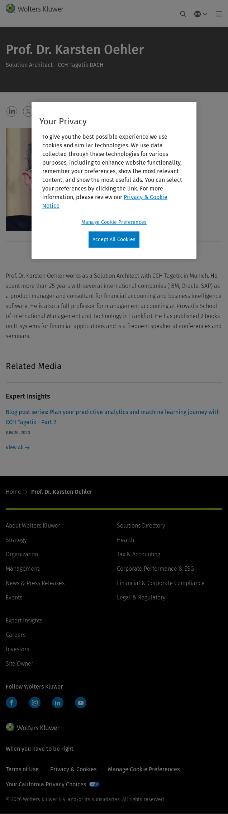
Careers (15, 634)
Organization (22, 554)
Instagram (35, 702)
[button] (11, 111)
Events (14, 597)
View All (18, 448)
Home (13, 491)
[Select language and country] (201, 14)
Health (125, 540)
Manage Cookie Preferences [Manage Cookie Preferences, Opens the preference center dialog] (114, 222)
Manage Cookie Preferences (144, 769)
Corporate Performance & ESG (155, 568)
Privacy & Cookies (73, 769)
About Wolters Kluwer (33, 525)
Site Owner (19, 663)
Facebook (11, 702)
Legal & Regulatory (141, 597)
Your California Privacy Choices (46, 784)
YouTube (80, 702)
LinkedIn (57, 702)
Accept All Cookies (114, 239)
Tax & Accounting (138, 554)
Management (22, 568)
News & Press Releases (35, 583)
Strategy (16, 540)
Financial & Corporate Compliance (161, 583)
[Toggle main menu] (217, 14)
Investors (17, 649)
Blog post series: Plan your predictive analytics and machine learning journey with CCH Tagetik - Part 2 (113, 417)
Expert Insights (24, 620)
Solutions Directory (141, 525)
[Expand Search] (183, 14)
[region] (114, 180)
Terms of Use (22, 769)
